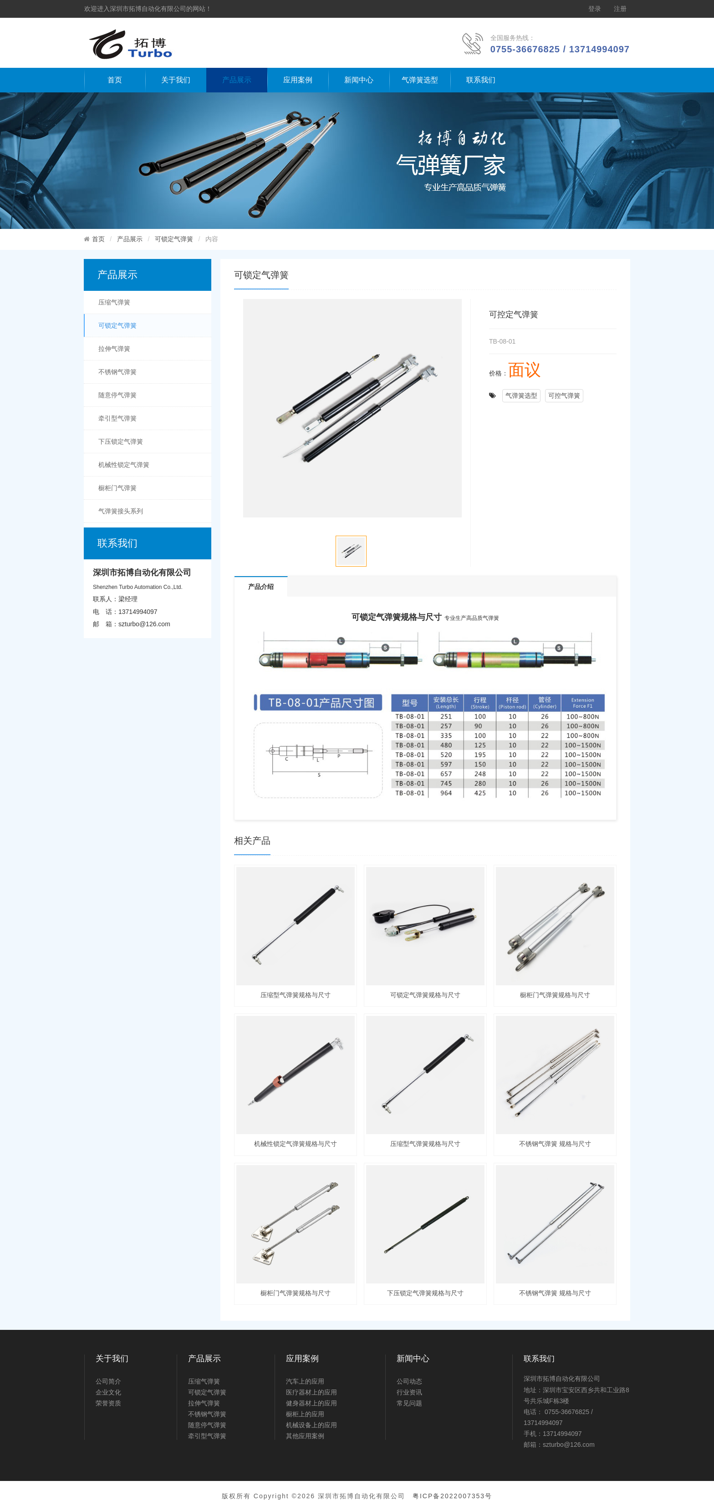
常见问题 (409, 1403)
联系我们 (480, 80)
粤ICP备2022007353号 (452, 1496)
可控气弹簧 (564, 395)
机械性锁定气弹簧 (123, 464)
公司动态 (409, 1381)
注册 (620, 8)
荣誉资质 (108, 1403)
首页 (114, 80)
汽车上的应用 (305, 1381)
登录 (594, 8)
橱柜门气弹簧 (117, 488)
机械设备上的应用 (311, 1425)
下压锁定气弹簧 (120, 441)
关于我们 (175, 80)
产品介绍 (261, 586)
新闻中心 (358, 80)
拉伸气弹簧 (114, 348)
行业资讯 (409, 1392)
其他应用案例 (305, 1436)
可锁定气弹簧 (174, 239)
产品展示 (236, 80)
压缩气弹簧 (114, 302)
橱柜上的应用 (305, 1414)
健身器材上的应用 (311, 1403)
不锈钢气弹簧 (117, 371)
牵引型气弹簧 (117, 418)
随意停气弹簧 (117, 395)
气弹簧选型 (420, 80)
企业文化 (108, 1392)
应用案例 (297, 80)
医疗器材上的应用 (311, 1392)
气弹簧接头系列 (120, 511)
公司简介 (108, 1381)
